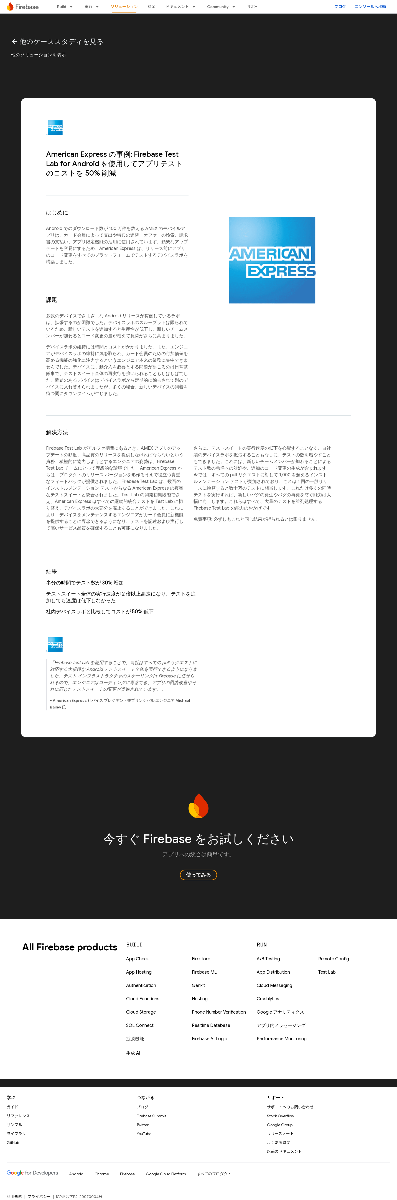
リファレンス (18, 1115)
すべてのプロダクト (214, 1173)
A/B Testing (268, 959)
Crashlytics (268, 999)
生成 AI (133, 1053)
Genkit (198, 985)
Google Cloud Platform (166, 1173)
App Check (137, 959)
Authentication (141, 985)
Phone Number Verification (219, 1012)
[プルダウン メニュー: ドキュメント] (195, 6)
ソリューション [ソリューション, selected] (124, 6)
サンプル (14, 1124)
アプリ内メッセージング (281, 1025)
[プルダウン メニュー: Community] (235, 6)
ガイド (12, 1107)
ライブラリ (16, 1133)
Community (218, 6)
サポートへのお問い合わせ (290, 1107)
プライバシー (39, 1196)
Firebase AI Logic (209, 1039)
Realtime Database (211, 1025)
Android (76, 1173)
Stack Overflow (280, 1115)
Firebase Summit (151, 1115)
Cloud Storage (141, 1012)
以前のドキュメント (284, 1151)
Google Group (279, 1124)
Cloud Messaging (274, 985)
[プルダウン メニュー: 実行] (99, 6)
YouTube (144, 1133)
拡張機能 (135, 1039)
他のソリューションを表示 (38, 55)
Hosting (200, 999)
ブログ (340, 6)
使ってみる (198, 875)
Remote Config (333, 959)
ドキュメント (177, 6)
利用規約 (14, 1196)
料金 (152, 6)
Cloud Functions (142, 999)
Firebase (127, 1173)
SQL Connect (140, 1025)
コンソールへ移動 (370, 6)
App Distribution (273, 972)
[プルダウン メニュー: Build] (73, 6)
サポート (255, 6)
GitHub (13, 1142)
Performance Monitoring (282, 1039)
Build (61, 6)
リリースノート (280, 1133)
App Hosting (139, 972)
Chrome (102, 1173)
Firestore (201, 959)
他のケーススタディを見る (57, 41)
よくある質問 (278, 1142)
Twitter (143, 1124)
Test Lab (327, 972)
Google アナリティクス (280, 1012)
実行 (88, 6)
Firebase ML (204, 972)
